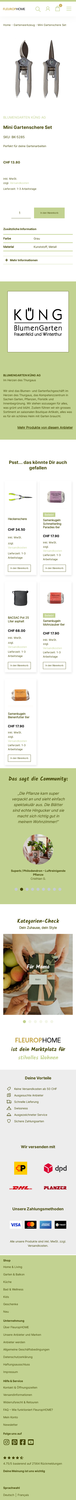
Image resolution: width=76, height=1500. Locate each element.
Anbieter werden (14, 1342)
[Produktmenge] (21, 213)
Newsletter (10, 1424)
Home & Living (12, 1267)
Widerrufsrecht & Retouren (20, 1402)
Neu (6, 1311)
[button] (16, 889)
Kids (6, 1296)
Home (7, 25)
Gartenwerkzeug (24, 25)
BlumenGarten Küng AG (24, 117)
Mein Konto (10, 1417)
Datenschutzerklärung (18, 1357)
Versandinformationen (17, 1394)
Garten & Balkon (14, 1274)
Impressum (10, 1372)
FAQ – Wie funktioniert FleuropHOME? (28, 1409)
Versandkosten (19, 183)
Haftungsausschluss (16, 1364)
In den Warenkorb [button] (19, 568)
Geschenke (10, 1304)
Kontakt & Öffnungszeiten (20, 1387)
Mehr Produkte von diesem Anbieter (45, 427)
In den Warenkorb (49, 212)
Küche (7, 1282)
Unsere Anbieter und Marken (22, 1334)
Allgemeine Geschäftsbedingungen (26, 1349)
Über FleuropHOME (16, 1327)
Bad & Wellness (13, 1289)
